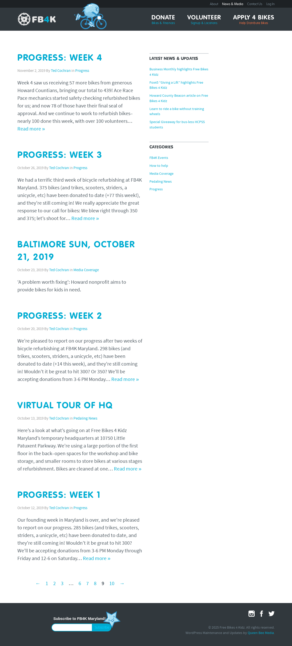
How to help (158, 166)
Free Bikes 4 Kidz (36, 19)
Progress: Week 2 (59, 316)
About (214, 4)
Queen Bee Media (261, 633)
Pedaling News (85, 419)
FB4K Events (158, 158)
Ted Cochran (61, 71)
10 (111, 583)
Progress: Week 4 (59, 58)
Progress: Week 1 (59, 495)
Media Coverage (86, 270)
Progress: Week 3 (59, 155)
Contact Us (254, 4)
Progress (82, 71)
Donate (163, 20)
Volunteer (204, 20)
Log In (270, 4)
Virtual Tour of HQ (65, 405)
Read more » (31, 129)
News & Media (232, 4)
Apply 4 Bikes (254, 20)
